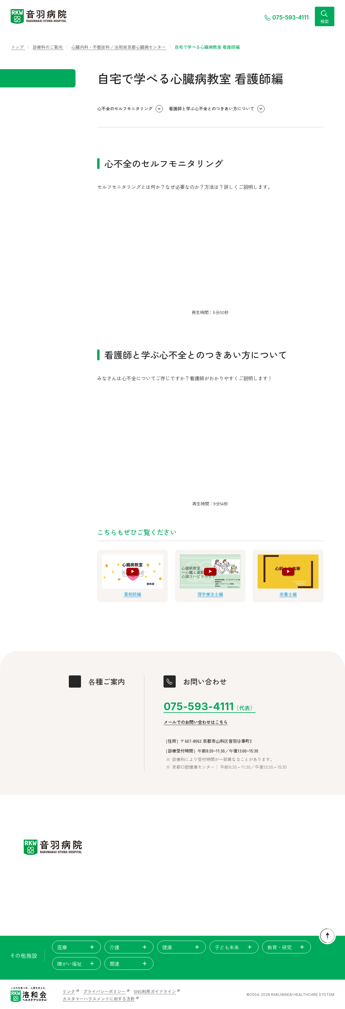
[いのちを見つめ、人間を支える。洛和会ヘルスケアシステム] (29, 994)
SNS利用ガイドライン (155, 991)
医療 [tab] (76, 947)
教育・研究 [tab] (286, 947)
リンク (68, 991)
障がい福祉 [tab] (76, 963)
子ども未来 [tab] (234, 947)
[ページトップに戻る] (327, 936)
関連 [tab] (129, 963)
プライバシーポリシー (104, 991)
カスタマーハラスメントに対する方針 (98, 999)
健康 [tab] (181, 947)
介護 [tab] (129, 947)
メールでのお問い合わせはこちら (195, 722)
